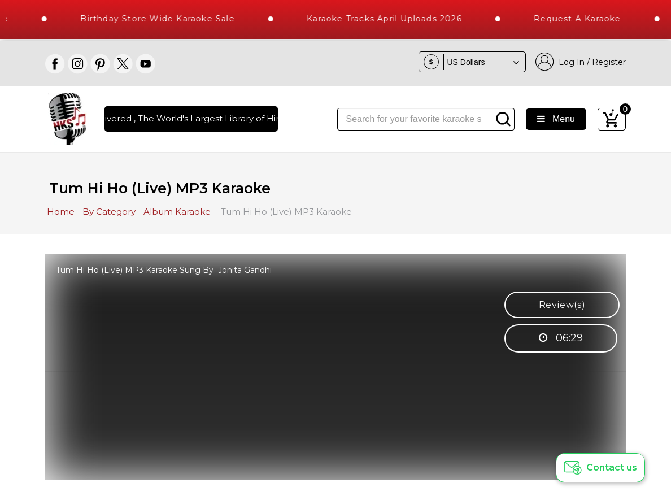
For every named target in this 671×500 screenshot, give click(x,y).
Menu (556, 119)
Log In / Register (580, 62)
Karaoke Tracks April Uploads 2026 (389, 19)
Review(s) (562, 304)
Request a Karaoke (581, 19)
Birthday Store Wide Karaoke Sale (162, 19)
